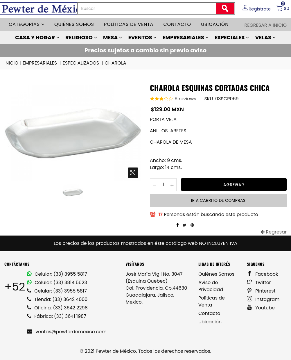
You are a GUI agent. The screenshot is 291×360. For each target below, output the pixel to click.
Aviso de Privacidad (210, 286)
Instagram (263, 299)
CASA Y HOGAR (37, 37)
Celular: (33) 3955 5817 (57, 274)
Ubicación (215, 24)
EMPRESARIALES (186, 37)
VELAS (265, 37)
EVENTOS (142, 37)
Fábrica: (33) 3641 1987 (56, 316)
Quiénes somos (74, 24)
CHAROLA (115, 63)
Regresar (274, 232)
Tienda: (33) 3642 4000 (57, 299)
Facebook (262, 274)
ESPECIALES (232, 37)
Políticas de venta (128, 24)
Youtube (261, 307)
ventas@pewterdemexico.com (67, 331)
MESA (112, 37)
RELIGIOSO (81, 37)
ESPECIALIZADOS (83, 63)
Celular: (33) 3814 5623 (57, 282)
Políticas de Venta (211, 301)
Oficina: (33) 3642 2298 (57, 307)
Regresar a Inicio (265, 25)
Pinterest (261, 291)
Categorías (26, 24)
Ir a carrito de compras (218, 200)
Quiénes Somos (216, 274)
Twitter (259, 282)
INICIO (13, 63)
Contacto (177, 24)
